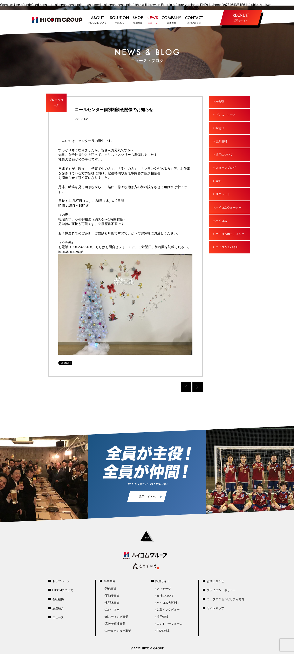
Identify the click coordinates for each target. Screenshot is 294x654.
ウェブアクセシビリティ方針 (225, 599)
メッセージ (164, 588)
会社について (165, 595)
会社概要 (58, 599)
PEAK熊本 (163, 630)
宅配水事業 (112, 602)
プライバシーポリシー (221, 590)
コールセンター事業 (118, 630)
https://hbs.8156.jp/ (70, 251)
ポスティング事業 (116, 616)
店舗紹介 (58, 608)
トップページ (61, 581)
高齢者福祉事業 (115, 623)
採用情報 (162, 616)
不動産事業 (112, 595)
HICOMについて (63, 590)
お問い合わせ (215, 581)
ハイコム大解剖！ (168, 602)
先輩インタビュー (168, 609)
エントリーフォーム (170, 623)
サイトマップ (215, 608)
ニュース (58, 617)
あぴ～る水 (112, 609)
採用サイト (162, 581)
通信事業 (111, 588)
